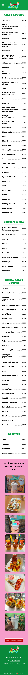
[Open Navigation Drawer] (3, 5)
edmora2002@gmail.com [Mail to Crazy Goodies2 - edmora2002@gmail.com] (14, 657)
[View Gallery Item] (15, 484)
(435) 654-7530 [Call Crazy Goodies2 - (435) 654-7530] (15, 660)
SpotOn (22, 673)
